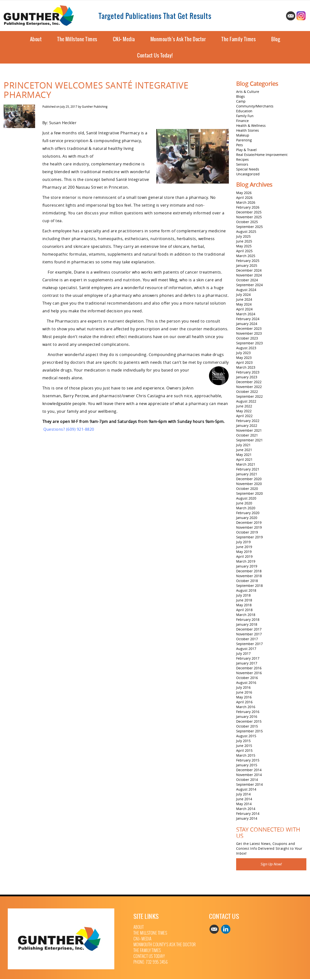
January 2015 (246, 765)
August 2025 (246, 231)
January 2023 (246, 377)
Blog (275, 39)
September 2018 (249, 585)
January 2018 (246, 624)
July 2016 (243, 687)
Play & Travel (246, 149)
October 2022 (247, 391)
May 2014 (244, 803)
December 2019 (249, 522)
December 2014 (249, 770)
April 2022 (244, 415)
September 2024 (249, 285)
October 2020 (247, 488)
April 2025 (244, 251)
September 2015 (249, 731)
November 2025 (249, 217)
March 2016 (245, 706)
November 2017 (249, 634)
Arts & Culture (247, 91)
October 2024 (247, 280)
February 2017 (247, 658)
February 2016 (247, 711)
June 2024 (244, 299)
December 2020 (249, 479)
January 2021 (246, 474)
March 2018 (245, 614)
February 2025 (247, 260)
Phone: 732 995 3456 (150, 962)
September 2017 (249, 643)
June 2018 (244, 600)
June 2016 (244, 692)
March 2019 (245, 561)
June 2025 (244, 241)
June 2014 (244, 799)
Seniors (242, 164)
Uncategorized (248, 174)
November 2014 (249, 774)
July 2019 (243, 542)
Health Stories (247, 130)
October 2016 (247, 677)
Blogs (240, 96)
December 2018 (249, 571)
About (36, 39)
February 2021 (247, 469)
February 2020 (247, 512)
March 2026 (245, 202)
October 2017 (247, 639)
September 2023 (249, 343)
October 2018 (247, 580)
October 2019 (247, 532)
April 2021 (244, 459)
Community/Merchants (254, 106)
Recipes (242, 159)
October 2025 (247, 221)
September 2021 (249, 440)
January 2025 (246, 265)
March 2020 (245, 508)
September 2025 (249, 226)
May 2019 (244, 551)
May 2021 (244, 454)
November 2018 (249, 576)
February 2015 (247, 760)
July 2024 (243, 294)
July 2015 (243, 740)
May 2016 (244, 697)
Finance (242, 120)
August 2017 (246, 648)
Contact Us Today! (155, 55)
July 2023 (243, 352)
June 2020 (244, 503)
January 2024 (246, 323)
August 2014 (246, 789)
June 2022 (244, 406)
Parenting (244, 140)
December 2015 (249, 721)
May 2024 (244, 304)
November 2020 (249, 483)
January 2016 (246, 716)
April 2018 (244, 609)
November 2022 (249, 386)
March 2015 (245, 755)
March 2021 (245, 464)
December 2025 (249, 212)
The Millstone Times (77, 39)
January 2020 (246, 517)
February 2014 (247, 813)
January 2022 (246, 425)
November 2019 (249, 527)
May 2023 (244, 357)
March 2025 (245, 255)
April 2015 (244, 750)
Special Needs (247, 169)
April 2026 (244, 197)
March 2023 (245, 367)
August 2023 (246, 348)
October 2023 (247, 338)
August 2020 (246, 498)
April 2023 (244, 362)
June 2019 (244, 546)
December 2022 (249, 382)
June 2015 (244, 745)
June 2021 (244, 449)
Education (244, 111)
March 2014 (245, 808)
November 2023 (249, 333)
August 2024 (246, 289)
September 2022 (249, 396)
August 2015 (246, 736)
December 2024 (249, 270)
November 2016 (249, 673)
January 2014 (246, 818)
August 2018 (246, 590)
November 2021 (249, 430)
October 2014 (247, 779)
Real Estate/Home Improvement (261, 154)
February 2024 (247, 318)
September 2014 (249, 784)
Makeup (242, 135)
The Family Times (238, 39)
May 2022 (244, 411)
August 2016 (246, 682)
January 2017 (246, 663)
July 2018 (243, 595)
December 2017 (249, 629)
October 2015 (247, 726)
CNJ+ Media (124, 39)
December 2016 (249, 668)
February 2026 (247, 207)
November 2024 (249, 275)
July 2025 (243, 236)
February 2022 (247, 420)
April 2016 (244, 702)
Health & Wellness (251, 125)
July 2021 (243, 445)
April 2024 (244, 309)
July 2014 (243, 794)
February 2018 (247, 619)
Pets (239, 145)
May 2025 (244, 246)
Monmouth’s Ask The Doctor (178, 39)
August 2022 (246, 401)
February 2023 (247, 372)
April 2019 (244, 556)
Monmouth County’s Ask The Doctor (164, 945)
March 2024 (245, 314)
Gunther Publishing (95, 106)
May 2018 (244, 605)
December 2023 (249, 328)
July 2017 (243, 653)
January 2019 (246, 566)
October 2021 (247, 435)
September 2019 (249, 537)
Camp (241, 101)
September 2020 (249, 493)
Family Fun (245, 115)
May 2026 (244, 192)
